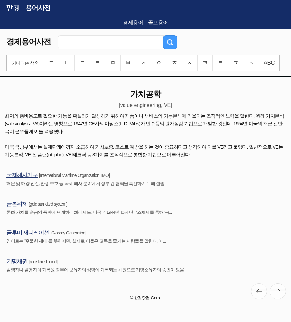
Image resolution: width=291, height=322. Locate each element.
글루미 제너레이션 (27, 232)
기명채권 (16, 261)
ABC (269, 63)
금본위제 (16, 204)
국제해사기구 (22, 175)
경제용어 (133, 22)
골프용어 (158, 22)
